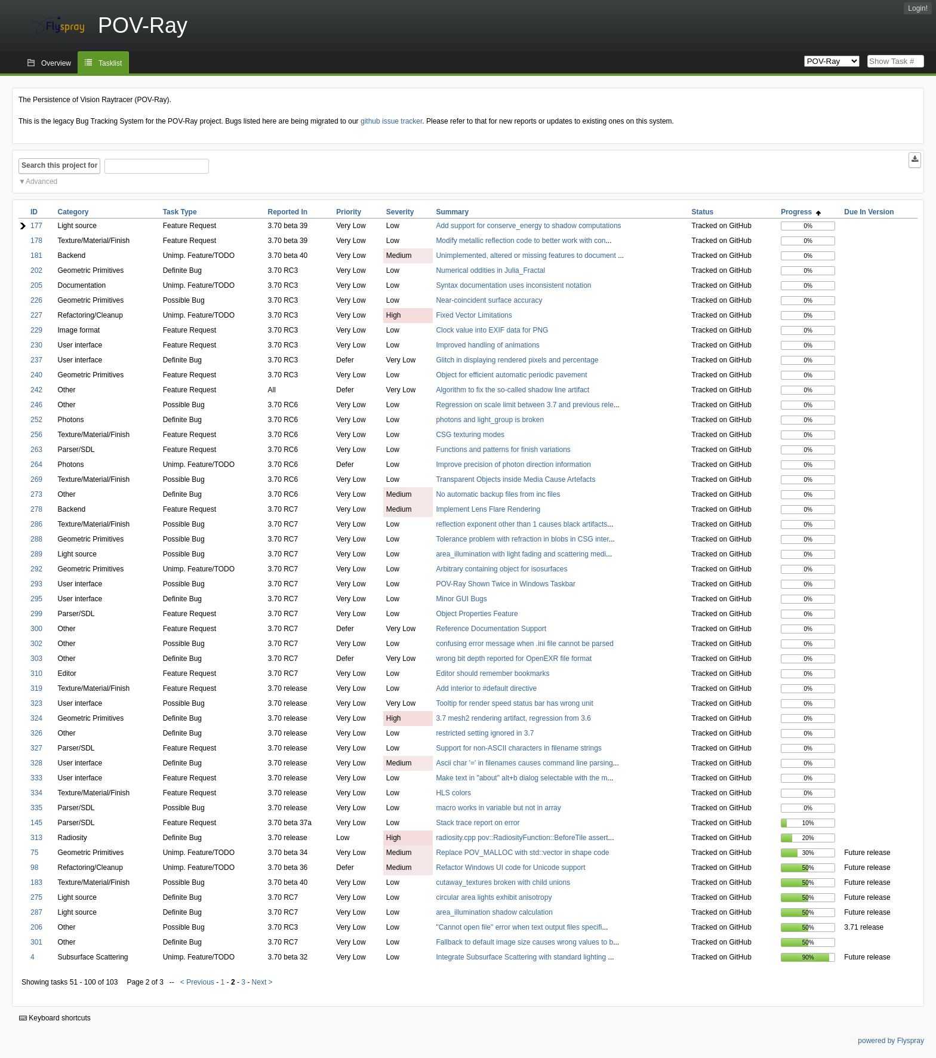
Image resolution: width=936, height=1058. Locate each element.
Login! (918, 8)
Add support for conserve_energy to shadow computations (528, 226)
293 (36, 584)
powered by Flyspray (891, 1041)
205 (36, 285)
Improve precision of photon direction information (513, 464)
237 (36, 360)
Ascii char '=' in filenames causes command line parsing (524, 763)
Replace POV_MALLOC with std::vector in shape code (522, 852)
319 (36, 688)
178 (36, 240)
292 (36, 569)
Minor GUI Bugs (461, 599)
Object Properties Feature (477, 614)
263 (36, 449)
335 (36, 808)
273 (36, 494)
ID (34, 212)
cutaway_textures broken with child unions (503, 882)
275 (36, 897)
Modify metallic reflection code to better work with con (520, 240)
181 (36, 255)
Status (703, 212)
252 (36, 420)
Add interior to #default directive (486, 688)
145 (36, 823)
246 (36, 405)
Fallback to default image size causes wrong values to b (524, 942)
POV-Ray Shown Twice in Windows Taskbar (505, 584)
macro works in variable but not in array (498, 808)
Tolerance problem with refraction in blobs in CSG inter (522, 539)
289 (36, 554)
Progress (801, 212)
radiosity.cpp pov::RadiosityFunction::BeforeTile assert (522, 838)
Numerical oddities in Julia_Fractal (490, 270)
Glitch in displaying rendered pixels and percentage (517, 360)
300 (36, 629)
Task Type (180, 212)
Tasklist (110, 63)
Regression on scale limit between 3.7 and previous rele (525, 405)
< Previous (197, 982)
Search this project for (59, 165)
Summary (452, 212)
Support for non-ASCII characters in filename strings (518, 748)
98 (34, 867)
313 (36, 838)
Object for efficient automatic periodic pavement (511, 375)
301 (36, 942)
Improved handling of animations (487, 345)
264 (36, 464)
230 (36, 345)
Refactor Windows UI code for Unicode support (510, 867)
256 (36, 434)
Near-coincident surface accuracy (489, 300)
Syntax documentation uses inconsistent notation (513, 285)
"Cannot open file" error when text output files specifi (519, 927)
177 (36, 226)
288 (36, 539)
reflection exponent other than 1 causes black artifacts (521, 524)
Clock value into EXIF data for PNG (492, 330)
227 (36, 315)
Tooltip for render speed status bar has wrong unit (514, 703)
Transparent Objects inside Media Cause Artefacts (515, 479)
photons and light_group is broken (490, 420)
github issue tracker (391, 121)
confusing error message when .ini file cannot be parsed (525, 643)
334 (36, 793)
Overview (56, 63)
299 (36, 614)
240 (36, 375)
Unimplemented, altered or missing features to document (527, 255)
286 (36, 524)
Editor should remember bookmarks (492, 673)
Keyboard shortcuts (55, 1018)
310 (36, 673)
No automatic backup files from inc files (498, 494)
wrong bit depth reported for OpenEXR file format (514, 658)
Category (72, 212)
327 (36, 748)
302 (36, 643)
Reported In (288, 212)
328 (36, 763)
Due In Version (869, 212)
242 (36, 390)
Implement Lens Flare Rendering (488, 509)
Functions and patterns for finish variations (503, 449)
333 (36, 778)
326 (36, 733)
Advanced (41, 181)
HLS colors (453, 793)
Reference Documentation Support (491, 629)
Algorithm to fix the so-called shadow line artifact (512, 390)
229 (36, 330)
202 (36, 270)
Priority (348, 212)
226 (36, 300)
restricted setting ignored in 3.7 (485, 733)
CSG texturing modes (470, 434)
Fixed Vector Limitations (474, 315)
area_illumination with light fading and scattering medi (521, 554)
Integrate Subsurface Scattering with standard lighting (522, 957)
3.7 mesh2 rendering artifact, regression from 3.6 (513, 718)
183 (36, 882)
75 (34, 852)
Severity (400, 212)
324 (36, 718)
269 (36, 479)
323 (36, 703)
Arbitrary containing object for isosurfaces (501, 569)
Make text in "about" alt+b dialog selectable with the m (521, 778)
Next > (262, 982)
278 (36, 509)
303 (36, 658)
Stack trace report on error (477, 823)
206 (36, 927)
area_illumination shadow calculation (494, 912)
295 (36, 599)
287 (36, 912)
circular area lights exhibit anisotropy (494, 897)
